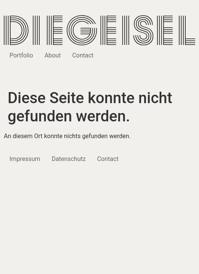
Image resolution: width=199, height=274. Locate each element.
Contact (82, 55)
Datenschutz (69, 158)
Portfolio (21, 55)
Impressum (25, 158)
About (53, 55)
